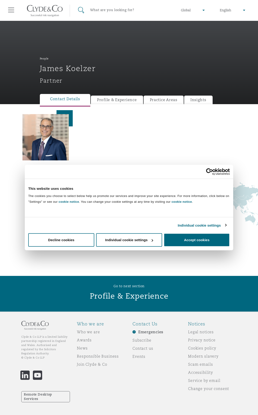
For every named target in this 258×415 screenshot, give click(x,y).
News (82, 348)
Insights (198, 99)
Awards (84, 340)
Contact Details (65, 99)
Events (138, 356)
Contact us (142, 348)
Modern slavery (203, 356)
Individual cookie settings (199, 225)
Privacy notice (202, 340)
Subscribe (141, 340)
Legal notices (201, 332)
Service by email (204, 380)
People (44, 58)
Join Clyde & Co (92, 364)
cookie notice (69, 201)
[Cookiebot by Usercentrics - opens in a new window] (209, 171)
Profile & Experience (117, 99)
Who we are (88, 332)
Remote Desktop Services (38, 396)
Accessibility (200, 372)
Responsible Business (98, 356)
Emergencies (150, 332)
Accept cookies (196, 240)
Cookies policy (202, 348)
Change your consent (208, 388)
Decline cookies (61, 240)
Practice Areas (163, 99)
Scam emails (200, 364)
